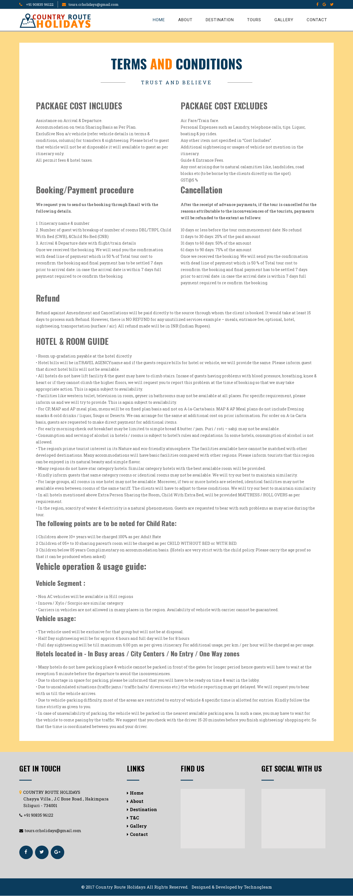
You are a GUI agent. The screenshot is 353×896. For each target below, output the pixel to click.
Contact (317, 19)
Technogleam (258, 887)
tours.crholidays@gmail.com (94, 4)
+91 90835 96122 (39, 4)
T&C (133, 818)
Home (159, 19)
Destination (220, 19)
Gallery (283, 19)
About (185, 19)
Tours (254, 19)
